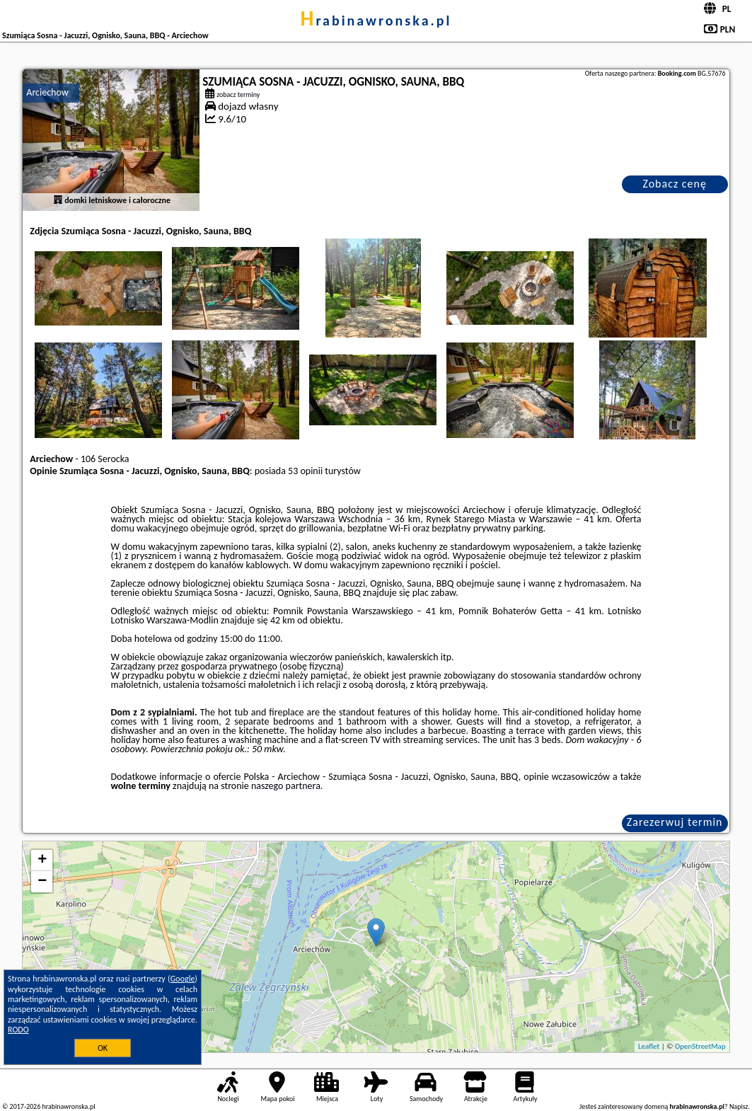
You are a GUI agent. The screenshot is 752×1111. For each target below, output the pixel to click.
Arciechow (47, 92)
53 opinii (305, 471)
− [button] (42, 881)
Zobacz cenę (674, 183)
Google (182, 979)
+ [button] (42, 860)
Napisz (738, 1106)
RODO (18, 1030)
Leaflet (648, 1046)
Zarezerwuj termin (675, 822)
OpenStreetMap (700, 1046)
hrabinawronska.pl (375, 20)
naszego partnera (285, 786)
